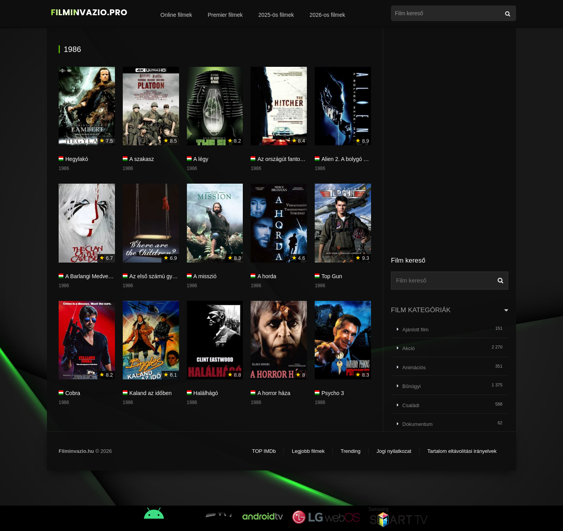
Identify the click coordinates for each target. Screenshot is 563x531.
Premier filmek (225, 15)
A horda (266, 276)
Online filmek (176, 15)
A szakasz (141, 159)
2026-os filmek (327, 15)
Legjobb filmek (308, 451)
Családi (410, 405)
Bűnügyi (411, 386)
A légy (201, 159)
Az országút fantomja (283, 159)
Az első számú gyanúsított (161, 276)
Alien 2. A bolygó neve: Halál (356, 159)
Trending (350, 451)
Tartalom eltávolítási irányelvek (462, 451)
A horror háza (273, 393)
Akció (408, 348)
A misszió (205, 276)
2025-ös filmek (276, 15)
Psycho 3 (332, 393)
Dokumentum (417, 424)
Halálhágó (206, 393)
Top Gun (331, 276)
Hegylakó (76, 159)
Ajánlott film (415, 330)
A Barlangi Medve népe (93, 276)
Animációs (414, 367)
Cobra (72, 393)
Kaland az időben (150, 393)
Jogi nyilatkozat (394, 451)
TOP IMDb (264, 451)
